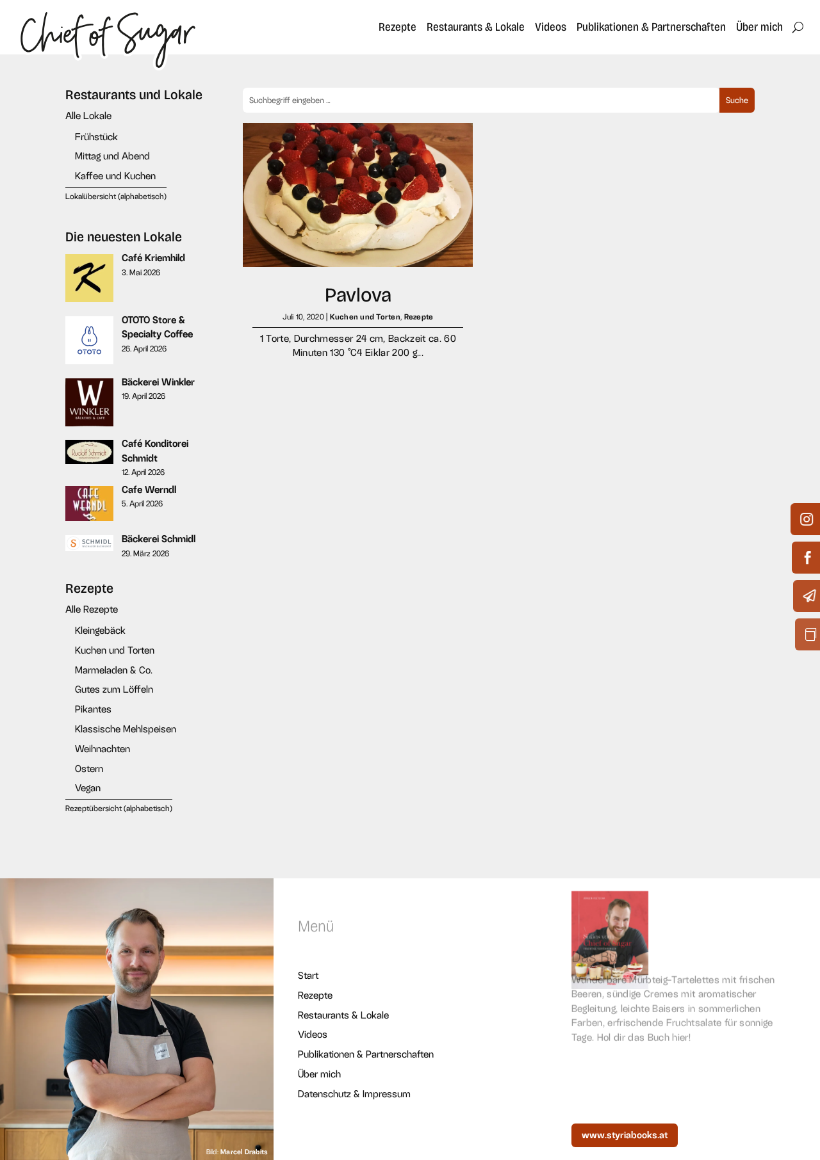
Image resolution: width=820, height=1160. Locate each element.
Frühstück (96, 136)
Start (308, 975)
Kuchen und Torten (114, 650)
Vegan (88, 787)
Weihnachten (102, 748)
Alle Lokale (88, 115)
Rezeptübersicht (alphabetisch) (118, 808)
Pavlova (358, 295)
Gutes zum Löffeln (114, 689)
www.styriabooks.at (625, 1135)
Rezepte (397, 27)
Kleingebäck (100, 630)
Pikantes (93, 709)
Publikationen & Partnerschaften (651, 27)
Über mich (759, 27)
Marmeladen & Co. (113, 670)
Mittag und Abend (112, 156)
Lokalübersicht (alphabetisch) (116, 196)
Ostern (89, 768)
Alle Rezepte (91, 609)
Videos (550, 27)
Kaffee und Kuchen (115, 175)
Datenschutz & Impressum (354, 1093)
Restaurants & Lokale (476, 27)
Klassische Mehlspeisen (125, 728)
